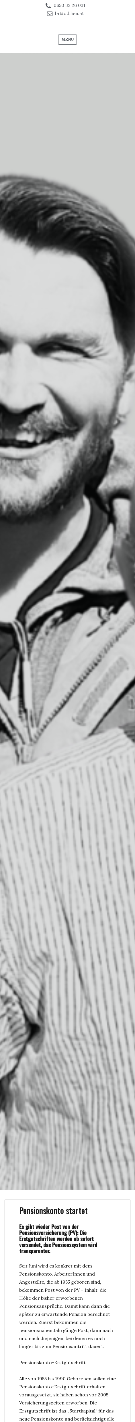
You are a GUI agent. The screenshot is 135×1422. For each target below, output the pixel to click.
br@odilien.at (69, 13)
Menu (67, 39)
